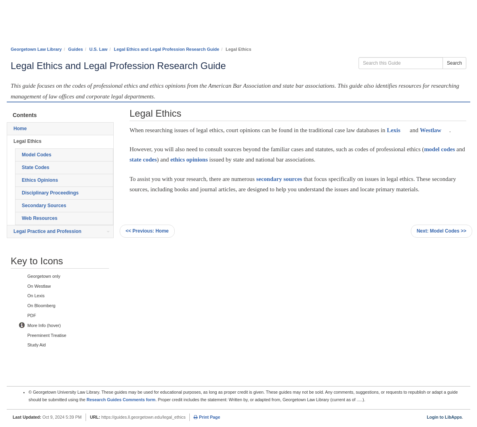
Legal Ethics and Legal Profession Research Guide (166, 49)
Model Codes (37, 155)
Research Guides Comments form (120, 399)
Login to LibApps (444, 417)
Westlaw (430, 130)
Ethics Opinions (40, 180)
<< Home (147, 231)
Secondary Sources (44, 205)
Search (454, 63)
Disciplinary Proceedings (50, 193)
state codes (143, 159)
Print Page (207, 417)
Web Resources (39, 218)
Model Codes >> (441, 231)
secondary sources (279, 179)
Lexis (393, 130)
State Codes (35, 167)
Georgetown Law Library (36, 49)
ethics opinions (189, 159)
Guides (75, 49)
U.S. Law (99, 49)
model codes (439, 149)
